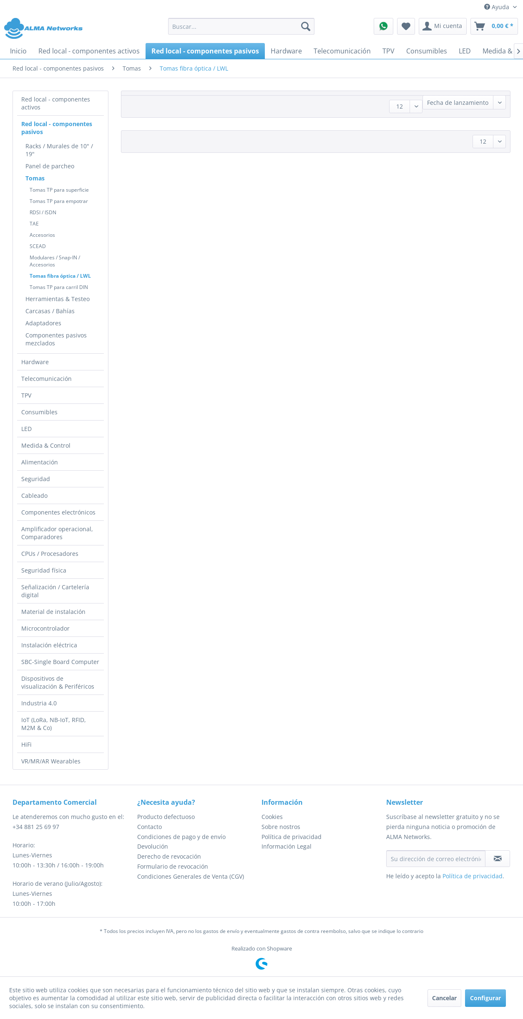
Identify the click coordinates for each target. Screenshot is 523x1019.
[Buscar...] (241, 26)
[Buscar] (305, 26)
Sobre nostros (281, 827)
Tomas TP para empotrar (59, 201)
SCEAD (38, 246)
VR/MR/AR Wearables (50, 761)
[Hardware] (286, 51)
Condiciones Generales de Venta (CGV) (190, 876)
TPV (26, 395)
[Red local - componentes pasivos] (205, 51)
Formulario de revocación (172, 866)
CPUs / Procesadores (49, 554)
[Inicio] (18, 51)
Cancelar (444, 998)
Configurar (485, 998)
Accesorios (42, 234)
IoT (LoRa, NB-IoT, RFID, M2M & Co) (53, 724)
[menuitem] (241, 26)
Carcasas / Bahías (50, 311)
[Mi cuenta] (443, 26)
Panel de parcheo (49, 166)
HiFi (26, 744)
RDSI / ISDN (43, 212)
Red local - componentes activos (55, 103)
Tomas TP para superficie (59, 189)
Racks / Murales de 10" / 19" (59, 150)
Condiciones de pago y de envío (181, 837)
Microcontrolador (45, 628)
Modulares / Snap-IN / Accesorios (55, 261)
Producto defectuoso (166, 817)
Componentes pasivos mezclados (56, 339)
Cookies (272, 817)
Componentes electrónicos (58, 512)
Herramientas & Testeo (57, 299)
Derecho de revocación (169, 856)
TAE (34, 223)
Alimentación (39, 462)
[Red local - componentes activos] (89, 51)
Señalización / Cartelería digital (55, 591)
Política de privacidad (292, 837)
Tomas (35, 178)
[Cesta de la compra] (494, 26)
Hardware (35, 362)
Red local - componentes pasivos (56, 128)
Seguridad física (43, 570)
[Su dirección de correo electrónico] (436, 858)
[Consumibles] (426, 51)
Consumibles (39, 412)
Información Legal (287, 846)
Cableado (34, 495)
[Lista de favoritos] (406, 26)
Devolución (152, 846)
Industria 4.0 (39, 703)
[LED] (465, 51)
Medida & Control (45, 445)
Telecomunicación (46, 379)
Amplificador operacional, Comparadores (57, 533)
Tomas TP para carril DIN (59, 287)
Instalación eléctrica (49, 645)
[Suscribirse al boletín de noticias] (497, 858)
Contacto (149, 827)
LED (26, 429)
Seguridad (35, 479)
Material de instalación (53, 612)
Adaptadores (43, 323)
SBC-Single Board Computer (60, 662)
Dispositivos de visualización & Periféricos (57, 682)
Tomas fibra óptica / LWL (60, 275)
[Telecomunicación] (342, 51)
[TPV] (388, 51)
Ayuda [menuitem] (497, 7)
